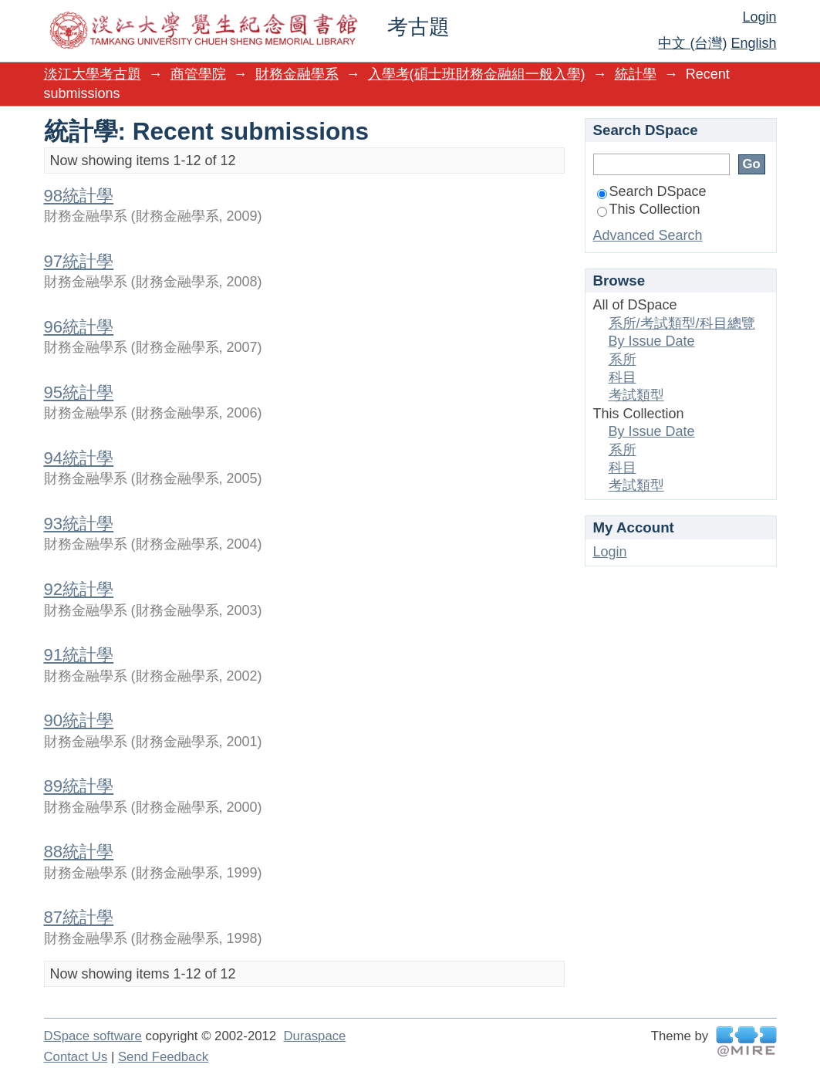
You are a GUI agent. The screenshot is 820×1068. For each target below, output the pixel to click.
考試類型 (636, 395)
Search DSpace (652, 191)
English (753, 43)
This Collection (648, 209)
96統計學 (79, 326)
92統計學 (79, 589)
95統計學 (79, 392)
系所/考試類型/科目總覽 (682, 323)
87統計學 (79, 917)
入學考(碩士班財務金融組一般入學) (476, 74)
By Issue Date (652, 341)
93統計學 (79, 523)
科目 (622, 377)
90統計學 (79, 720)
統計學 (635, 74)
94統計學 (79, 458)
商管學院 (198, 74)
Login (759, 17)
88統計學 (79, 851)
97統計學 (79, 261)
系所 (622, 359)
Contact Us (76, 1056)
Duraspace (314, 1036)
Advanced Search (648, 235)
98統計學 (79, 195)
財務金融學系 (297, 74)
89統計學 (79, 786)
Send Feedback (163, 1056)
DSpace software (93, 1036)
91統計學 (79, 654)
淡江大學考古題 (92, 74)
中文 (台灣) (692, 43)
